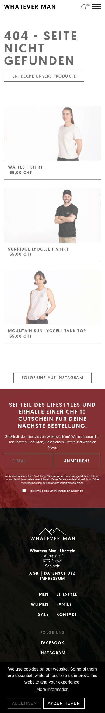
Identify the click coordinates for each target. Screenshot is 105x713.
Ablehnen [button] (24, 703)
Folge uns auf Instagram (52, 380)
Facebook (52, 643)
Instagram (53, 653)
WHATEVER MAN (30, 7)
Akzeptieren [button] (64, 703)
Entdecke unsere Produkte (44, 79)
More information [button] (52, 689)
